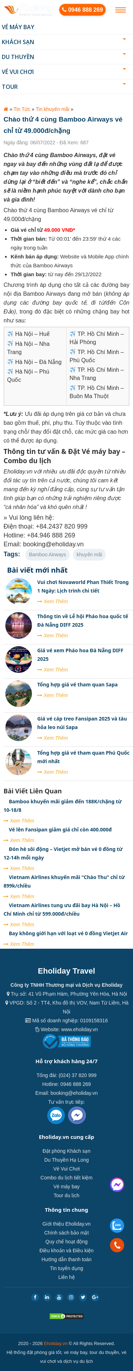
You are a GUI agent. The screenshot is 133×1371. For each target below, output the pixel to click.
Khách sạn (64, 42)
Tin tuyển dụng (66, 1268)
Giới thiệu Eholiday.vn (67, 1224)
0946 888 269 (82, 10)
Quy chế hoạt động (66, 1241)
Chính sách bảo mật (66, 1233)
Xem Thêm (52, 601)
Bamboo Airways (47, 554)
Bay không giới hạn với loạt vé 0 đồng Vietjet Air (68, 933)
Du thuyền (64, 57)
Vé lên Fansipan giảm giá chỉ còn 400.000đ (60, 829)
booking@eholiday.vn (74, 1093)
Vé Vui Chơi (64, 72)
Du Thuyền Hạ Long (66, 1160)
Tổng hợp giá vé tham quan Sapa (77, 684)
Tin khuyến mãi (53, 109)
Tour (64, 87)
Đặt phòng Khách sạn (66, 1151)
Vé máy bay (18, 27)
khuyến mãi (89, 554)
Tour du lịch (66, 1195)
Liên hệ (66, 1277)
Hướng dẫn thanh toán (66, 1259)
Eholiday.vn (55, 1343)
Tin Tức (21, 109)
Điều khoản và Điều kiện (66, 1250)
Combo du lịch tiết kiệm (66, 1177)
